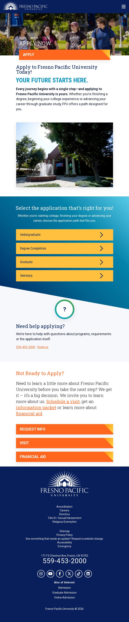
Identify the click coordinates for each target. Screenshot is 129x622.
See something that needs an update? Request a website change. (65, 538)
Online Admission (64, 597)
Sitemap (65, 531)
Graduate (61, 262)
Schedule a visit (63, 401)
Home (23, 38)
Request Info (32, 429)
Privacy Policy (64, 534)
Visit (24, 443)
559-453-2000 (25, 347)
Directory (64, 514)
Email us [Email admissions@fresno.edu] (42, 347)
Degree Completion (61, 248)
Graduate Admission (64, 592)
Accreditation (64, 506)
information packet (36, 407)
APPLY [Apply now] (28, 54)
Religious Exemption (65, 521)
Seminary (61, 275)
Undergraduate (61, 234)
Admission (64, 587)
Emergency (64, 546)
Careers (64, 510)
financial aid (29, 413)
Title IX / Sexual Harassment (64, 517)
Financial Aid (33, 456)
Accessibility (64, 542)
